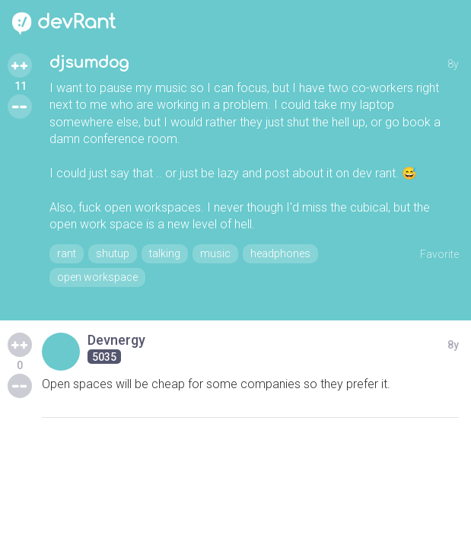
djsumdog (89, 63)
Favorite (439, 254)
